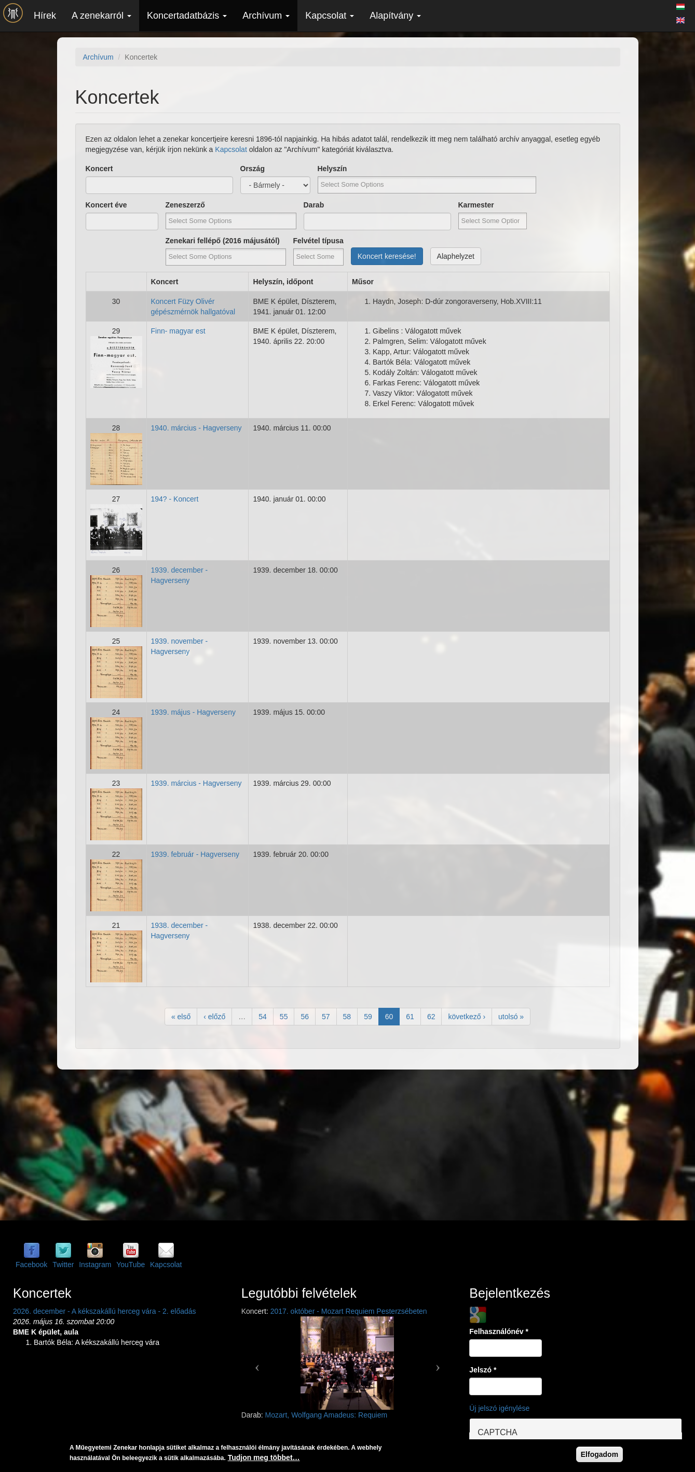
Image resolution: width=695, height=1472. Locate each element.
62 (431, 1016)
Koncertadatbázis (187, 15)
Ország (252, 168)
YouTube (130, 1264)
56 (305, 1016)
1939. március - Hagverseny (196, 783)
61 (410, 1016)
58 (347, 1016)
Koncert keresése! (387, 256)
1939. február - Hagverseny (195, 854)
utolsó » (511, 1016)
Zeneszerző (185, 205)
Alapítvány (395, 15)
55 (284, 1016)
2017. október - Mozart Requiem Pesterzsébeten (348, 1311)
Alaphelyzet (455, 256)
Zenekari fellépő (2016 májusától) (223, 241)
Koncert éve (106, 205)
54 (262, 1016)
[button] (257, 1363)
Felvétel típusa (318, 241)
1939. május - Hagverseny (193, 712)
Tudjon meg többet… (264, 1457)
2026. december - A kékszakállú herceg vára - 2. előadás (104, 1311)
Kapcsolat (329, 15)
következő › (466, 1016)
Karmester (476, 205)
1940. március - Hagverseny (196, 428)
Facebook (31, 1264)
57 (326, 1016)
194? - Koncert (175, 499)
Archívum (266, 15)
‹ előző (214, 1016)
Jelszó (482, 1370)
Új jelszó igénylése (499, 1408)
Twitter (63, 1264)
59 (368, 1016)
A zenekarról (101, 15)
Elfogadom (599, 1454)
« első (180, 1016)
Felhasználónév (498, 1331)
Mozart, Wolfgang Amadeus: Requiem (326, 1415)
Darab (314, 205)
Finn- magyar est (178, 331)
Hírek (45, 15)
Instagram (95, 1264)
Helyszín (332, 168)
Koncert (99, 168)
